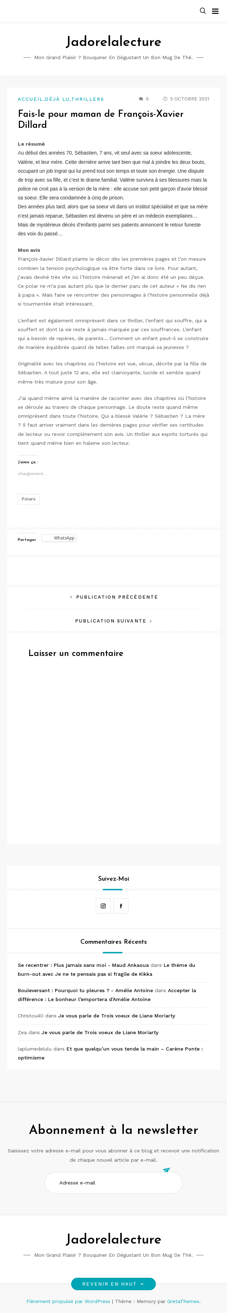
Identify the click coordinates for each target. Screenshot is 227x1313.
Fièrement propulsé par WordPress (69, 1301)
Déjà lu (57, 99)
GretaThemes (183, 1301)
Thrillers (87, 99)
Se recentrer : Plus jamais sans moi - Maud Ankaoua (83, 965)
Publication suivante (111, 621)
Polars (29, 498)
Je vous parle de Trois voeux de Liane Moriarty (116, 1015)
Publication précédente (117, 597)
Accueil (30, 99)
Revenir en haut (113, 1284)
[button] (203, 11)
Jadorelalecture (113, 43)
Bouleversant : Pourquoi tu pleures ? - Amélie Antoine (85, 990)
